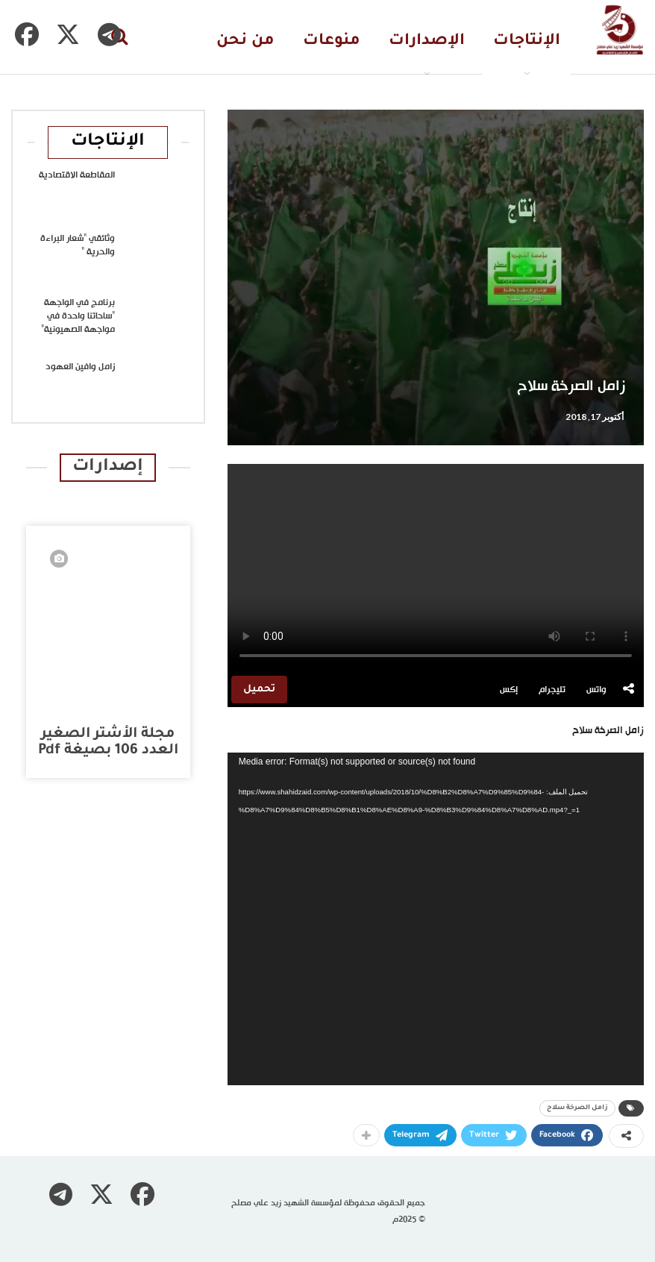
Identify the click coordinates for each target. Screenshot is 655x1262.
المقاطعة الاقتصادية (77, 175)
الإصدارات (427, 41)
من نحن (245, 41)
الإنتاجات (526, 41)
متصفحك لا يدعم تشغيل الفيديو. (436, 568)
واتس (596, 690)
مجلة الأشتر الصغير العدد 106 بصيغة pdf (108, 742)
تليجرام (552, 690)
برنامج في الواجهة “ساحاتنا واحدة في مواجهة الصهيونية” (78, 316)
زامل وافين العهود (80, 367)
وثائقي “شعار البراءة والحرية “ (77, 245)
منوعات (331, 41)
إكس (509, 690)
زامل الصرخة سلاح (577, 1108)
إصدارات (107, 467)
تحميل (259, 689)
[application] (436, 919)
